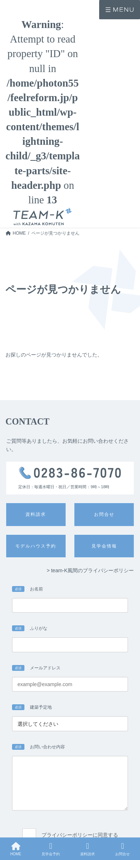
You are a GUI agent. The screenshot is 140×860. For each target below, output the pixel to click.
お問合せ (122, 849)
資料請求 (87, 849)
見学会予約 (51, 849)
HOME (15, 849)
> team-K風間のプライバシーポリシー (90, 570)
